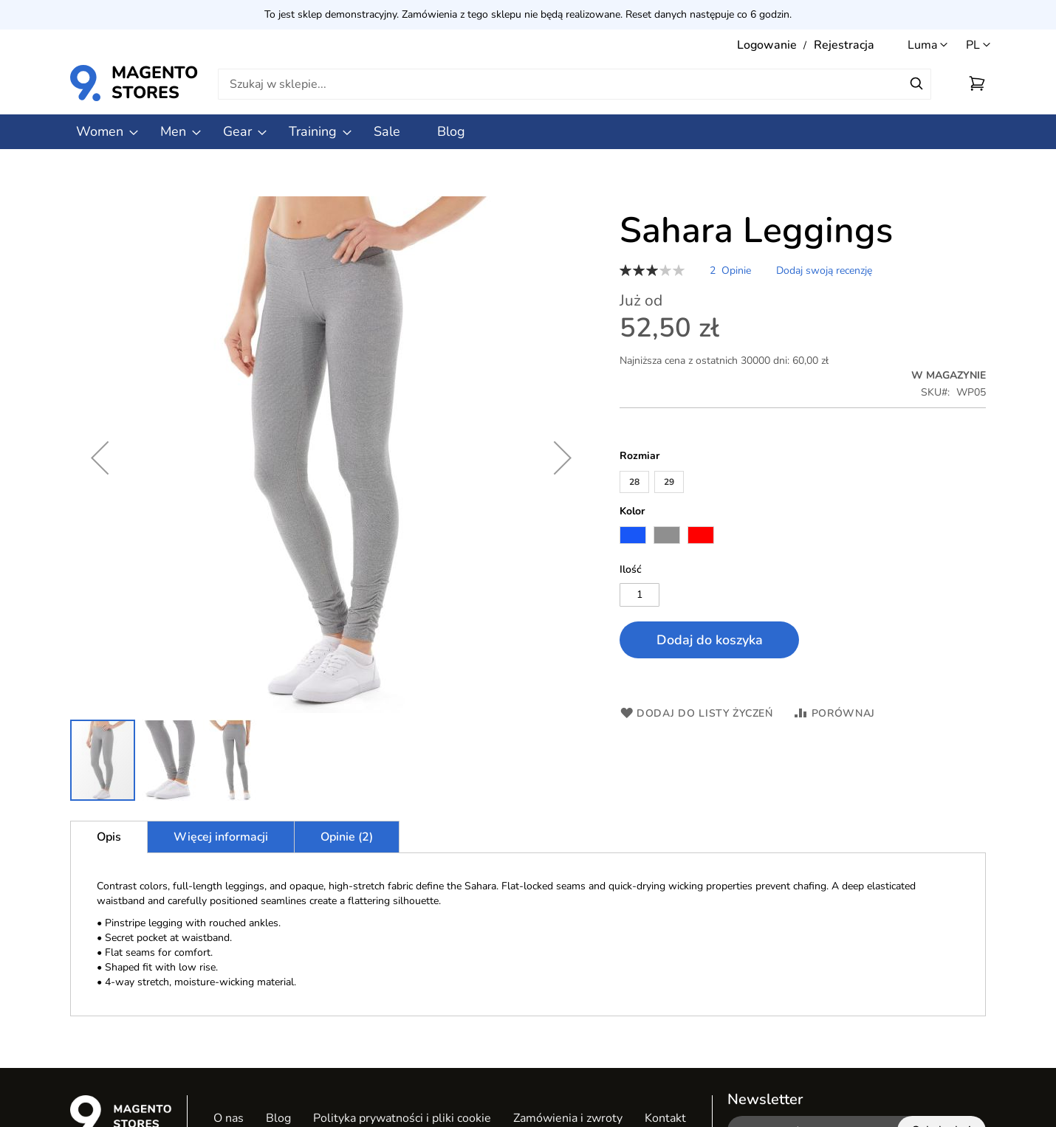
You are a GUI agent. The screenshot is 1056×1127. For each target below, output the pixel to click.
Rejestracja (844, 45)
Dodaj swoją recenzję (824, 270)
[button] (978, 45)
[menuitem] (99, 131)
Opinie (346, 837)
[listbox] (803, 484)
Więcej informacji (221, 837)
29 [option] (669, 482)
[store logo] (95, 83)
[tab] (109, 837)
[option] (633, 535)
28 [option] (634, 482)
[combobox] (574, 84)
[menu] (528, 131)
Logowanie (767, 45)
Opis (109, 837)
